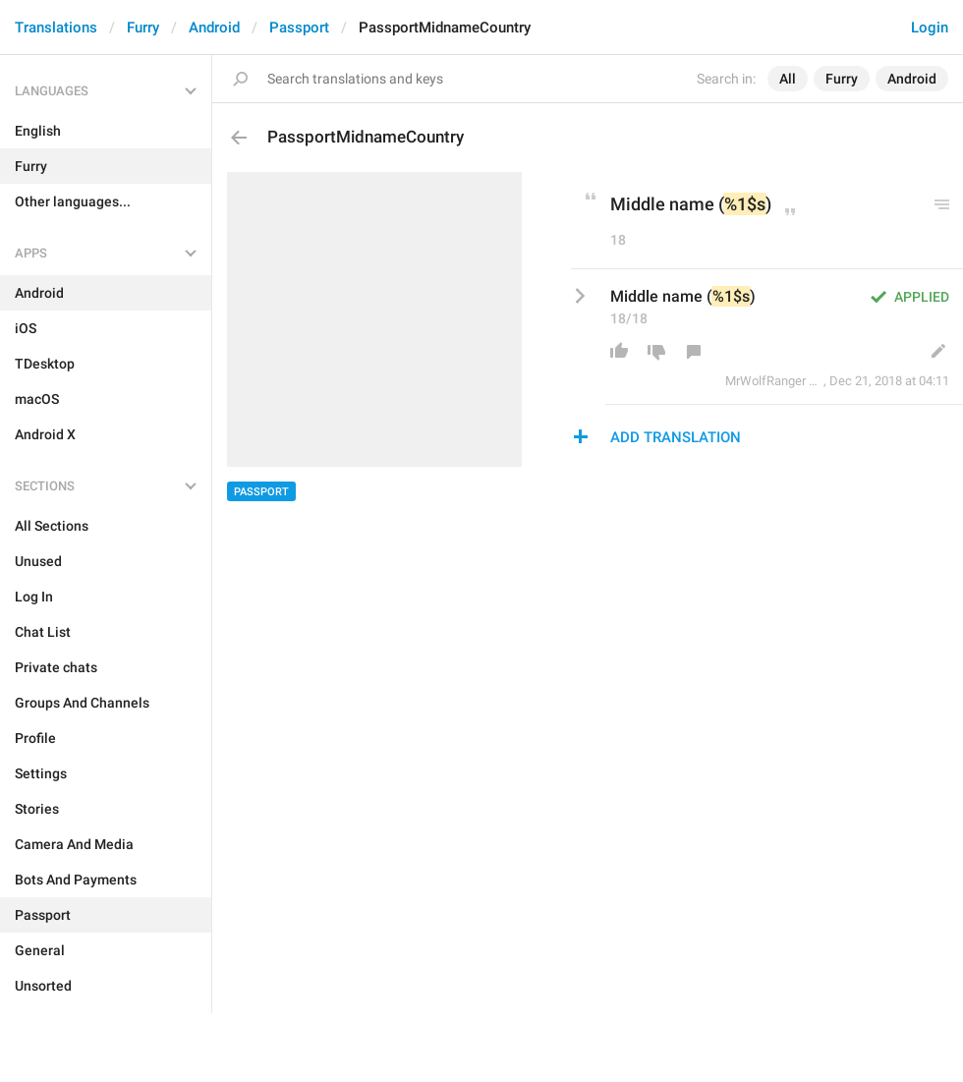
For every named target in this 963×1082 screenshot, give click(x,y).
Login (929, 27)
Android (214, 27)
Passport (299, 27)
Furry (143, 27)
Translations (56, 27)
